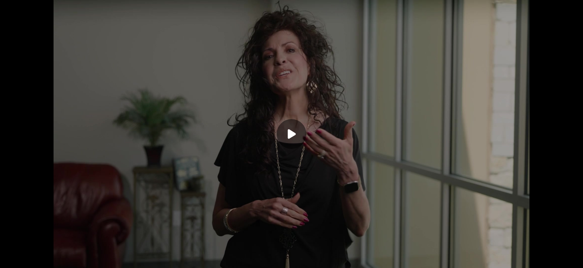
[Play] (291, 134)
